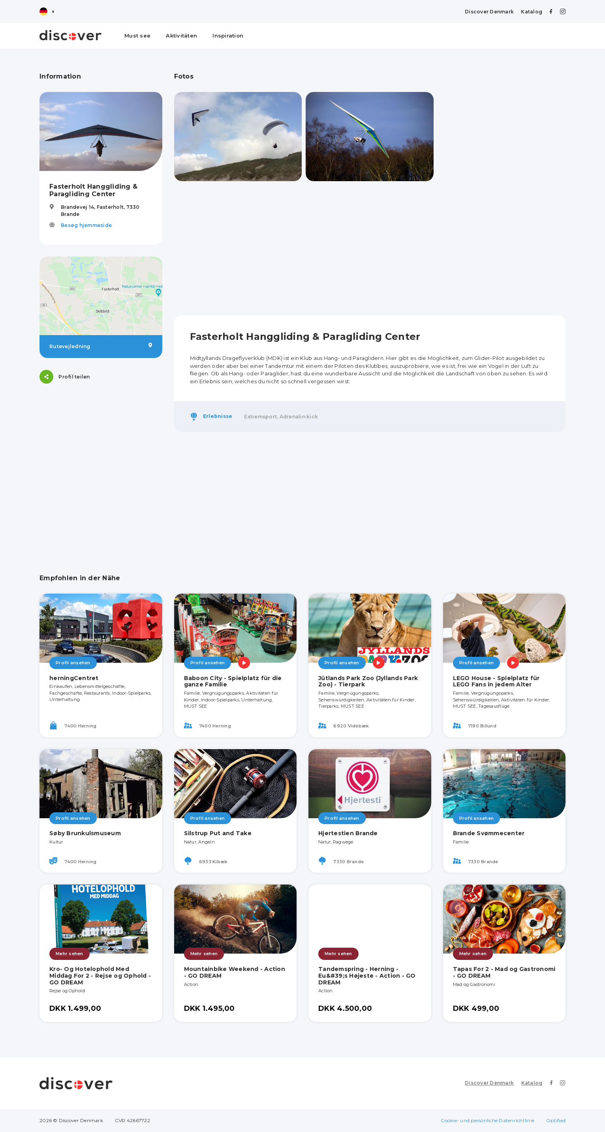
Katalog (531, 12)
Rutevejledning (100, 346)
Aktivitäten (181, 35)
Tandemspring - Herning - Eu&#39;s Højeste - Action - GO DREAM (367, 975)
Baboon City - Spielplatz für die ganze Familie (233, 681)
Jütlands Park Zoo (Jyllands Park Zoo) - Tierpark (368, 681)
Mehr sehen (69, 953)
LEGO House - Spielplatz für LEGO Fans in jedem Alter (496, 681)
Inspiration (227, 35)
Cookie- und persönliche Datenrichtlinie (487, 1120)
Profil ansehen (73, 662)
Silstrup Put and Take (218, 833)
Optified (556, 1120)
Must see (137, 35)
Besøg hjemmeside (86, 225)
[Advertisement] (100, 444)
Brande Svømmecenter (489, 833)
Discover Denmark (489, 12)
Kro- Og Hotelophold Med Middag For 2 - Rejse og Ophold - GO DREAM (100, 975)
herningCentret (74, 678)
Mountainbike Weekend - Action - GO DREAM (234, 972)
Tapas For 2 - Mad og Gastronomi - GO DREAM (504, 972)
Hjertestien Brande (348, 833)
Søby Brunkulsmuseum (85, 833)
